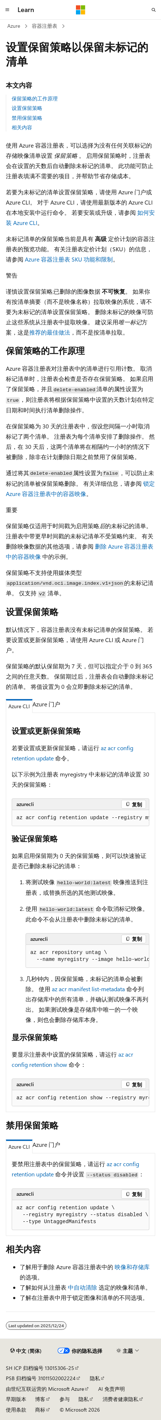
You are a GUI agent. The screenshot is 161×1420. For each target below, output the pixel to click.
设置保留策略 (27, 107)
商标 (40, 1409)
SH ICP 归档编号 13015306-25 (40, 1367)
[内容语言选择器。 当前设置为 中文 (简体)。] (26, 1350)
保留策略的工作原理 (35, 98)
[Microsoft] (80, 10)
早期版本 (16, 1399)
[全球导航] (7, 9)
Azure (13, 25)
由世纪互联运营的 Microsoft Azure (45, 1388)
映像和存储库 (132, 1267)
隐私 (95, 1378)
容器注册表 (44, 25)
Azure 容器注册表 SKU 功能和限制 (69, 259)
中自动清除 (82, 1287)
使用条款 (16, 1409)
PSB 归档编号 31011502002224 (41, 1378)
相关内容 (22, 127)
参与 (65, 1399)
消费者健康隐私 (120, 1399)
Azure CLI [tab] (19, 706)
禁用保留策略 (27, 117)
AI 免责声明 (111, 1388)
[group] (80, 818)
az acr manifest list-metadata (88, 989)
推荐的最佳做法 (49, 332)
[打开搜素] (153, 9)
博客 (40, 1399)
